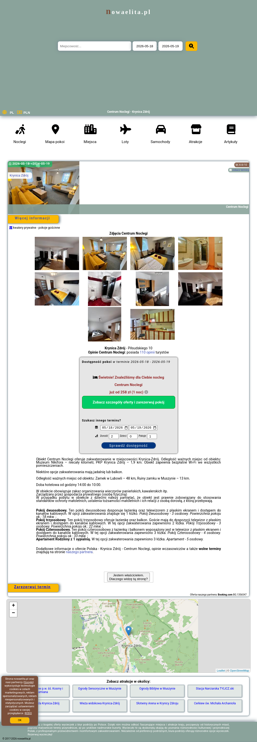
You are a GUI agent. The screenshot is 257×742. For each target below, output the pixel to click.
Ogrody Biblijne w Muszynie (157, 688)
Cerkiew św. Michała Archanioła (215, 703)
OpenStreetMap (239, 670)
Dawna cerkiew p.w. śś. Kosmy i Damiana (42, 690)
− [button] (13, 613)
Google (28, 682)
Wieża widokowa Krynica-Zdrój (100, 703)
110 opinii (147, 352)
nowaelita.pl (128, 12)
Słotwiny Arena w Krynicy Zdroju (157, 703)
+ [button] (13, 606)
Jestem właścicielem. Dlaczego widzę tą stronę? (128, 577)
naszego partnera (79, 552)
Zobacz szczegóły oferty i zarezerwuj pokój (128, 402)
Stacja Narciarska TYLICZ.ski (215, 688)
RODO (28, 713)
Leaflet (221, 670)
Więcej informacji (32, 218)
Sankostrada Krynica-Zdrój (42, 703)
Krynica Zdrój (19, 175)
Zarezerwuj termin (32, 587)
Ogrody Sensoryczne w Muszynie (99, 688)
